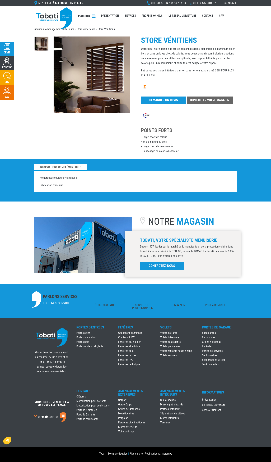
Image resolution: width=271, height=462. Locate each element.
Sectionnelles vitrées (213, 360)
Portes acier (83, 333)
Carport (122, 400)
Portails (83, 391)
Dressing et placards (171, 404)
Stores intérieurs (86, 29)
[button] (7, 440)
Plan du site (136, 453)
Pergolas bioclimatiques (131, 422)
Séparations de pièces (172, 413)
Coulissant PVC (126, 337)
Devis (7, 52)
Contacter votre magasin (209, 100)
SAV (221, 15)
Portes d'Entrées (90, 327)
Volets (166, 327)
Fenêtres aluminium (129, 346)
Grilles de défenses (129, 409)
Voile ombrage (126, 431)
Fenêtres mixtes (127, 355)
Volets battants (168, 333)
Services (130, 15)
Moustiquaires (126, 413)
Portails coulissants (87, 419)
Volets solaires (168, 355)
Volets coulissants (170, 342)
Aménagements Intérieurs (59, 29)
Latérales (207, 346)
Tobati (102, 453)
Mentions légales (117, 453)
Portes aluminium (86, 337)
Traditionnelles (210, 364)
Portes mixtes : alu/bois (89, 346)
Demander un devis (163, 100)
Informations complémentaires (60, 167)
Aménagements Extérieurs (130, 392)
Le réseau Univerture (182, 15)
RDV (7, 82)
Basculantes (209, 333)
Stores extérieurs (127, 427)
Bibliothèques (168, 400)
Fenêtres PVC (125, 360)
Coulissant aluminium (130, 333)
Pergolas (123, 418)
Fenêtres (125, 327)
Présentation (110, 15)
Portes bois (82, 342)
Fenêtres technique (129, 364)
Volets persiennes (170, 346)
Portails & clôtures (86, 410)
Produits (84, 16)
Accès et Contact (211, 410)
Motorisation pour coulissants (93, 405)
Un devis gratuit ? (204, 3)
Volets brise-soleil (170, 337)
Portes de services (212, 351)
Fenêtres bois (125, 351)
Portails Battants (85, 414)
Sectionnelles (209, 355)
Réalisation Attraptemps (158, 453)
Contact (207, 15)
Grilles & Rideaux (211, 342)
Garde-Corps (125, 404)
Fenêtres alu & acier (129, 342)
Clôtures (81, 396)
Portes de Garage (216, 327)
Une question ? (169, 3)
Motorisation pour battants (91, 401)
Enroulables (208, 337)
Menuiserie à (60, 3)
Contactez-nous (162, 266)
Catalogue (230, 3)
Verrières (165, 422)
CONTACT (7, 69)
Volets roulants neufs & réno (176, 351)
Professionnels (152, 15)
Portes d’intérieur (170, 409)
